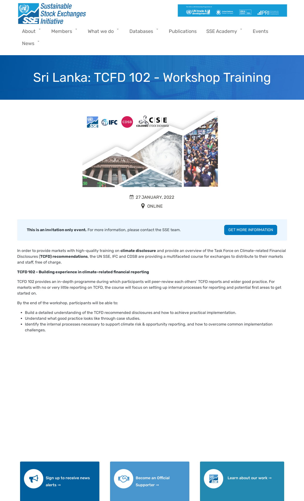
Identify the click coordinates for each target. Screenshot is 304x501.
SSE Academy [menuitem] (222, 32)
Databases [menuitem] (142, 32)
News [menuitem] (29, 44)
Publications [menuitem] (183, 31)
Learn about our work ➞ (250, 478)
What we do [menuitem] (102, 32)
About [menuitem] (30, 32)
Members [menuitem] (62, 32)
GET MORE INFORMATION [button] (250, 230)
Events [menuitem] (260, 31)
